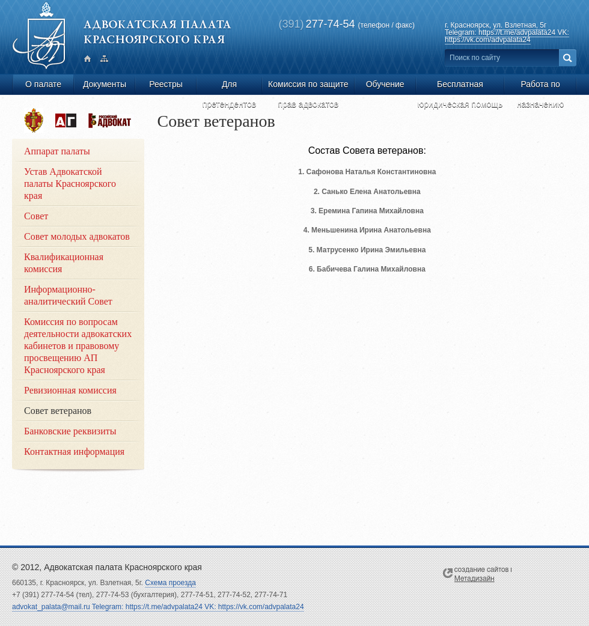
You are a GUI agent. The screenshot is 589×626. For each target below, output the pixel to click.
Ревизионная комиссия (70, 390)
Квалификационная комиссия (63, 263)
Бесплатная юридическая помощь (460, 86)
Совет (36, 216)
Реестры (166, 84)
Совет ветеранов (57, 411)
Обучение (385, 84)
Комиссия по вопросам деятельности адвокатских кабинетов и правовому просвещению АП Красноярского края (78, 346)
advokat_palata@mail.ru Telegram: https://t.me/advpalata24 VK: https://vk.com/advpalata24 (158, 607)
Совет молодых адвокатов (77, 236)
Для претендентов (230, 86)
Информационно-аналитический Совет (68, 295)
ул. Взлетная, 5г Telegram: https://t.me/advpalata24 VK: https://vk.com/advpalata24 (507, 32)
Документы (104, 84)
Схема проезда (170, 583)
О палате (43, 84)
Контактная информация (74, 451)
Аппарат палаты (57, 151)
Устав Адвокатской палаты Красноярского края (70, 183)
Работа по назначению (540, 86)
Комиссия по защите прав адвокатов (308, 86)
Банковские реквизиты (70, 431)
